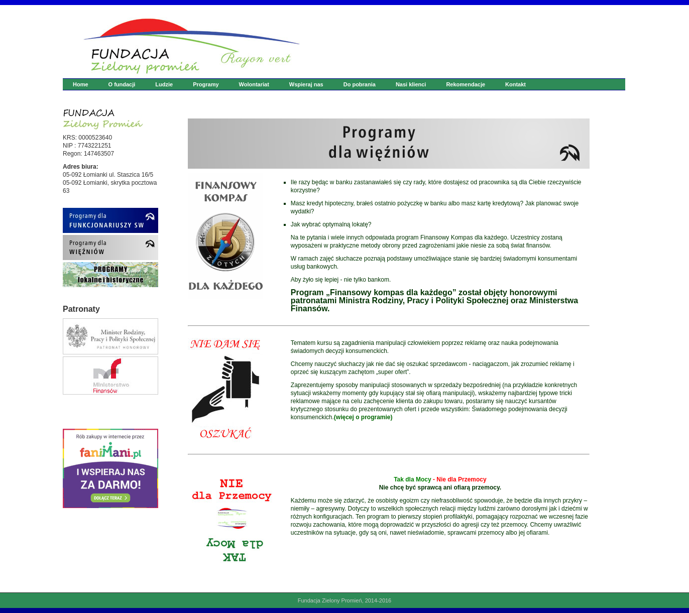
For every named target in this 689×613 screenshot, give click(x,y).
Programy (205, 84)
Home (80, 84)
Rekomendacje (465, 84)
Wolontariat (254, 84)
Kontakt (515, 84)
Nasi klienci (411, 84)
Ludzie (164, 84)
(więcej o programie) (363, 417)
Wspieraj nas (306, 84)
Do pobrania (359, 84)
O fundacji (122, 84)
